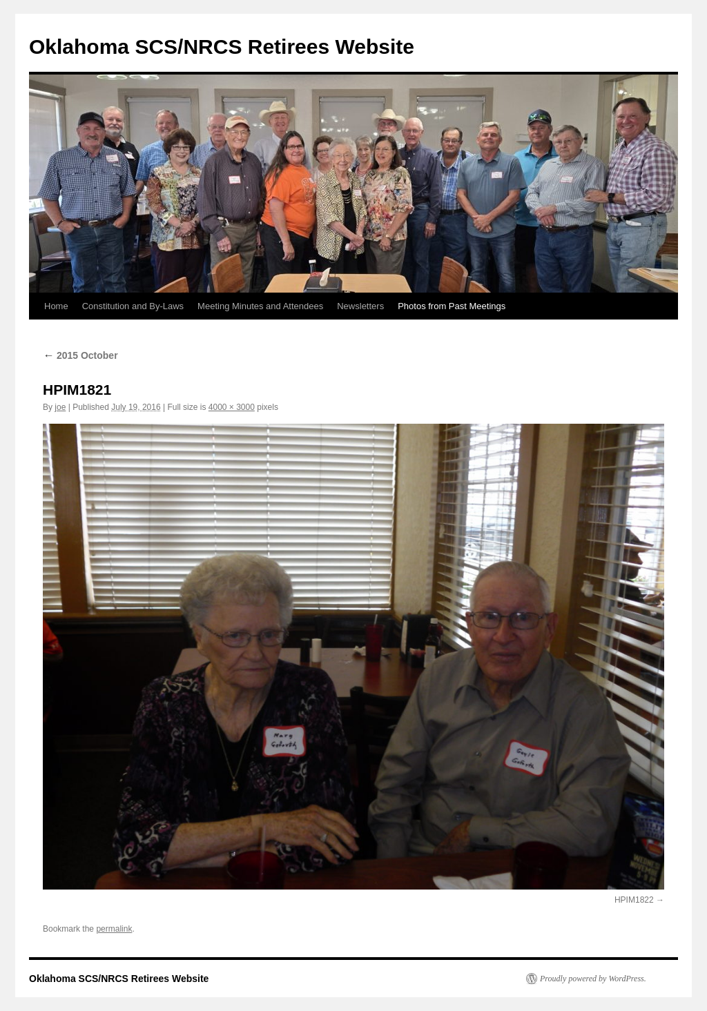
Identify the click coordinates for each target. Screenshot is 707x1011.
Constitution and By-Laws (133, 306)
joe (60, 407)
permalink (114, 929)
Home (56, 306)
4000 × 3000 (232, 407)
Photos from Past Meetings (451, 306)
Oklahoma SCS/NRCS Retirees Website (221, 46)
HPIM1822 (634, 900)
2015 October (80, 355)
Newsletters (360, 306)
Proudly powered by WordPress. (593, 978)
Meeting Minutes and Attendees (260, 306)
